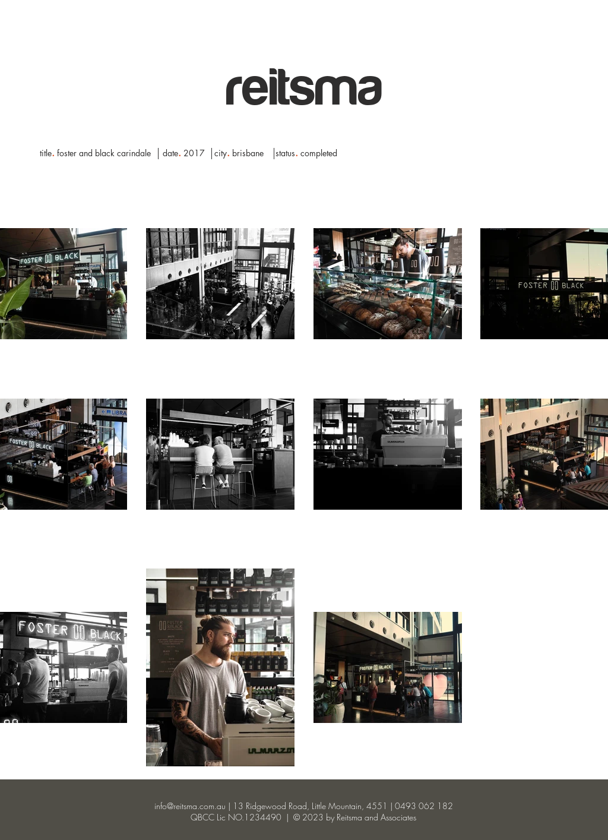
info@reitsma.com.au (190, 805)
